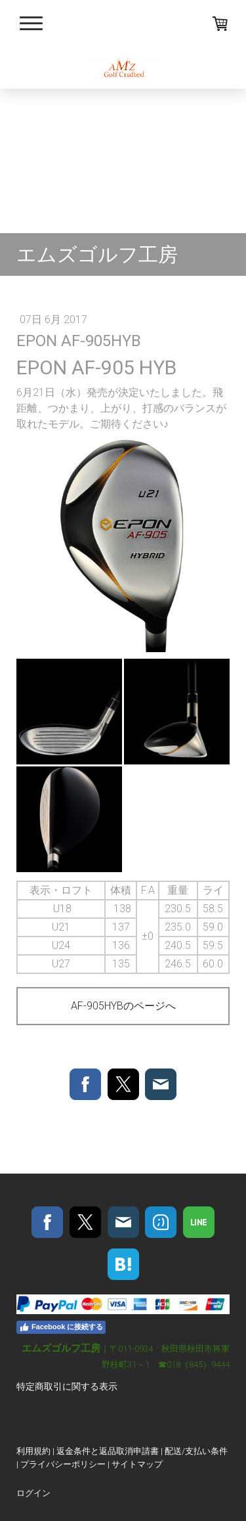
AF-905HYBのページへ (123, 1006)
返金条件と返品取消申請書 (107, 1451)
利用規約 (33, 1451)
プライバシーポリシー (63, 1464)
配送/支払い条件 (196, 1451)
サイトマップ (137, 1464)
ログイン (33, 1493)
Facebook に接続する (61, 1327)
